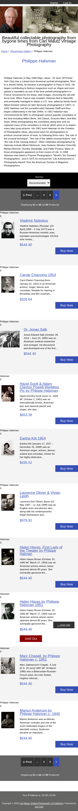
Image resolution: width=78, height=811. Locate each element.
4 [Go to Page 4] (44, 195)
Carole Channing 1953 (38, 275)
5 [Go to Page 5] (50, 195)
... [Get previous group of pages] (37, 195)
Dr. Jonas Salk (35, 329)
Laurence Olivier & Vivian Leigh (40, 494)
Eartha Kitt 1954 (33, 438)
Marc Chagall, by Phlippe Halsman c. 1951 (40, 657)
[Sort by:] (38, 182)
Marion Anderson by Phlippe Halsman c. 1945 (40, 712)
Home (54, 3)
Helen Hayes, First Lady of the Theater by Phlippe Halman (41, 550)
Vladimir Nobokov (34, 220)
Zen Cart (39, 807)
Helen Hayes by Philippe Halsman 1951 (39, 603)
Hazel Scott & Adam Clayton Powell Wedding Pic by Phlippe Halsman (39, 387)
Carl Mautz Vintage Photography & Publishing (41, 803)
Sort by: (39, 176)
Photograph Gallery (20, 51)
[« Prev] (27, 195)
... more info (63, 624)
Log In (67, 3)
